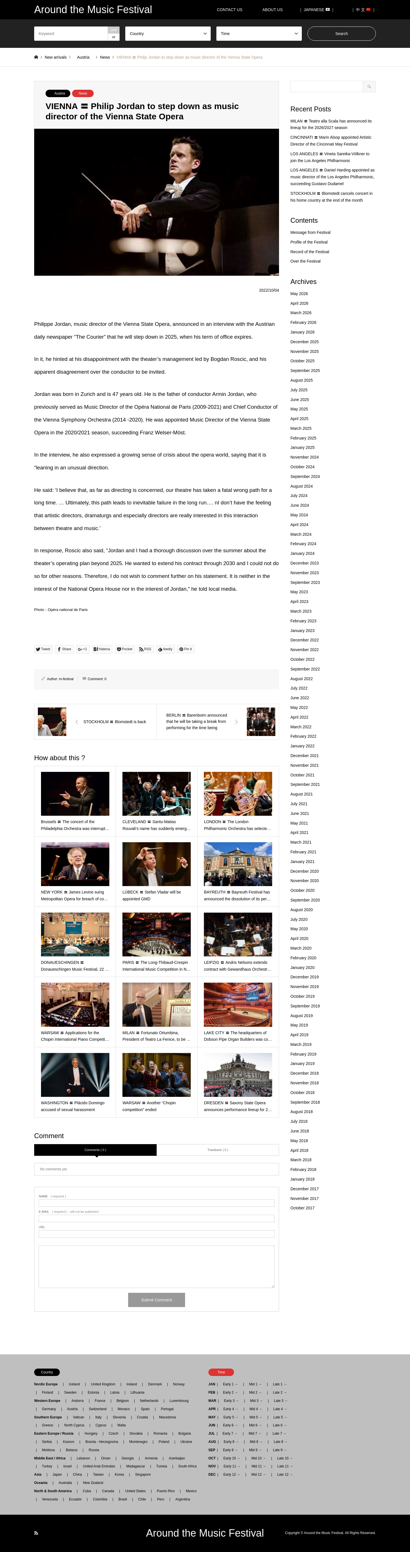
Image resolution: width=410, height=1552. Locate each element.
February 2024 (303, 543)
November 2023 (304, 573)
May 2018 (299, 1140)
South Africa (187, 1466)
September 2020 (305, 900)
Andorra (77, 1401)
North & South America (54, 1491)
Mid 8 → (256, 1442)
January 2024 (302, 553)
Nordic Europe (47, 1384)
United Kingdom (103, 1384)
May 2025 (299, 409)
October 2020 (302, 890)
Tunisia (162, 1466)
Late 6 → (280, 1425)
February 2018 (303, 1169)
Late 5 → (280, 1417)
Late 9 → (280, 1450)
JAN (211, 1384)
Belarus (72, 1450)
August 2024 (301, 486)
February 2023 (303, 621)
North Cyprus (74, 1425)
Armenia (151, 1458)
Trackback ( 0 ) (218, 1150)
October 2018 (302, 1092)
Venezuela (49, 1499)
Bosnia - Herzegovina (102, 1442)
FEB (211, 1392)
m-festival (66, 679)
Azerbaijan (176, 1458)
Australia (65, 1483)
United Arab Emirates (98, 1466)
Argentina (181, 1499)
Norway (179, 1384)
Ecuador (75, 1499)
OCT (212, 1458)
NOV (212, 1466)
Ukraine (186, 1442)
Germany (48, 1409)
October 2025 (302, 361)
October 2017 (302, 1208)
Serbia (46, 1442)
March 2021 (300, 842)
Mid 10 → (258, 1458)
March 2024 (300, 534)
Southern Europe (49, 1417)
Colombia (100, 1499)
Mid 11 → (259, 1466)
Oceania (42, 1483)
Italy (98, 1417)
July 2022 (299, 688)
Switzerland (97, 1409)
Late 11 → (285, 1466)
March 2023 (300, 611)
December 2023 (304, 563)
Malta (121, 1425)
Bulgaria (184, 1434)
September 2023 (305, 582)
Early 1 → (230, 1384)
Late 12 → (285, 1475)
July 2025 (299, 390)
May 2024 (299, 515)
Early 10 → (231, 1458)
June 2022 (299, 698)
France (100, 1401)
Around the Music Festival (205, 1533)
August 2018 (301, 1111)
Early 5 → (231, 1417)
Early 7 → (230, 1434)
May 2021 (299, 823)
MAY (212, 1417)
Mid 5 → (256, 1417)
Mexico (191, 1491)
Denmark (155, 1384)
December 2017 (304, 1189)
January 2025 (302, 447)
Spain (145, 1409)
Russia (93, 1450)
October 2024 (302, 467)
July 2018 (299, 1121)
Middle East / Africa (51, 1458)
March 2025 (300, 428)
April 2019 (299, 1034)
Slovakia (136, 1434)
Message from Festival (310, 232)
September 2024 (305, 476)
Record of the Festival (309, 252)
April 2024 (299, 524)
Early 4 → (231, 1409)
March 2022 (300, 727)
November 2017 (304, 1198)
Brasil (122, 1499)
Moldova (48, 1450)
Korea (119, 1475)
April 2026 (299, 303)
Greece (47, 1425)
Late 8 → (280, 1442)
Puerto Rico (165, 1491)
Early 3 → (231, 1401)
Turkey (47, 1466)
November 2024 (304, 457)
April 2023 (299, 601)
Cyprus (101, 1425)
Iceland (74, 1384)
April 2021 (299, 832)
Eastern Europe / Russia (55, 1434)
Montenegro (138, 1442)
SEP (211, 1450)
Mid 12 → (258, 1475)
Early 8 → (231, 1442)
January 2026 (302, 332)
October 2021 (302, 775)
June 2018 (299, 1131)
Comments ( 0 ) (95, 1150)
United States (135, 1491)
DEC (212, 1475)
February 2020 (303, 958)
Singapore (143, 1475)
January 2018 (302, 1179)
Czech (113, 1434)
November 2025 (304, 351)
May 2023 (299, 592)
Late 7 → (279, 1434)
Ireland (131, 1384)
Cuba (87, 1491)
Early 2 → (230, 1392)
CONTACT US (230, 9)
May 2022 (299, 707)
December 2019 (304, 977)
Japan (57, 1475)
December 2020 (304, 871)
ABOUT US (274, 9)
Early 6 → (230, 1425)
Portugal (167, 1409)
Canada (108, 1491)
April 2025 (299, 418)
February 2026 (303, 322)
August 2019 (301, 1015)
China (77, 1475)
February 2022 (303, 736)
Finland (47, 1392)
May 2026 (299, 293)
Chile (142, 1499)
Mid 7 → (255, 1434)
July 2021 (299, 803)
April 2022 (299, 717)
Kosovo (69, 1442)
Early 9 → (230, 1450)
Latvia (115, 1392)
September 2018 (305, 1102)
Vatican (78, 1417)
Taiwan (98, 1475)
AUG (212, 1442)
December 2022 (304, 640)
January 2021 (302, 861)
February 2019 (303, 1054)
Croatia (142, 1417)
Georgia (127, 1458)
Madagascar (135, 1466)
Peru (161, 1499)
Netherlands (149, 1401)
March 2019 (300, 1044)
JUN (211, 1425)
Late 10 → (285, 1458)
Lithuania (137, 1392)
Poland (164, 1442)
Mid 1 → (255, 1384)
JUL (211, 1434)
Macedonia (167, 1417)
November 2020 (304, 880)
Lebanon (83, 1458)
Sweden (70, 1392)
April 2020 (299, 938)
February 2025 (303, 438)
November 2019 (304, 986)
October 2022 (302, 659)
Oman (106, 1458)
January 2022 (302, 746)
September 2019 (305, 1006)
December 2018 (304, 1073)
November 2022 (304, 649)
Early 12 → (231, 1475)
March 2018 (300, 1160)
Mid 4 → (256, 1409)
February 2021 (303, 852)
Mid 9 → (255, 1450)
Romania (160, 1434)
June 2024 (299, 505)
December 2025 (304, 342)
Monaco (123, 1409)
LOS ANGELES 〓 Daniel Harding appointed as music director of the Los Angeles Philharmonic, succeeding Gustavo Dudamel (332, 177)
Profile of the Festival (309, 242)
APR (212, 1409)
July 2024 (299, 495)
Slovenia (119, 1417)
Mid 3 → (256, 1401)
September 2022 (305, 669)
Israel (67, 1466)
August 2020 (301, 909)
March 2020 (300, 948)
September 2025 (305, 370)
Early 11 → (232, 1466)
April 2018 (299, 1150)
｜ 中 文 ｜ (363, 9)
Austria (59, 93)
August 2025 (301, 380)
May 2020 (299, 929)
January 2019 (302, 1063)
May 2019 (299, 1025)
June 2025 (299, 399)
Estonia (93, 1392)
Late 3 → (280, 1401)
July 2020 (299, 919)
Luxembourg (179, 1401)
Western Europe (49, 1401)
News (83, 93)
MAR (212, 1401)
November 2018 (304, 1083)
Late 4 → (280, 1409)
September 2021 (305, 784)
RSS (36, 1533)
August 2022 (301, 678)
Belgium (122, 1401)
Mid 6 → (255, 1425)
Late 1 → (280, 1384)
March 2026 (300, 312)
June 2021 (299, 813)
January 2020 (302, 967)
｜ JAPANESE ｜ (317, 9)
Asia (39, 1475)
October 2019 (302, 996)
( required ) (52, 1196)
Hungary (91, 1434)
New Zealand (93, 1483)
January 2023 (302, 630)
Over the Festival (305, 261)
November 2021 (304, 765)
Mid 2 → (255, 1392)
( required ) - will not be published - (69, 1211)
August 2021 (301, 794)
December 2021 (304, 755)
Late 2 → (280, 1392)
